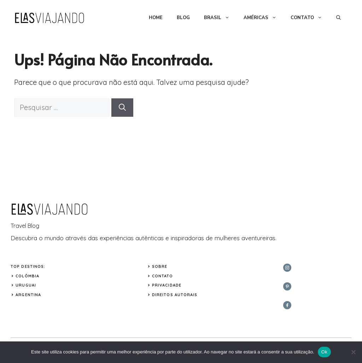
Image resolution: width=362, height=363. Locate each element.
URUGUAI (26, 285)
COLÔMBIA (27, 275)
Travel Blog (25, 225)
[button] (338, 17)
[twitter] (287, 286)
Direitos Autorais (175, 294)
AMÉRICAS (264, 17)
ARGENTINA (28, 294)
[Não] (353, 352)
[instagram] (287, 268)
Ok (324, 352)
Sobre (160, 266)
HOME (156, 18)
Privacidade (166, 285)
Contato (162, 275)
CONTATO (310, 17)
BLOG (183, 18)
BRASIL (220, 17)
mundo (54, 238)
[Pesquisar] (122, 107)
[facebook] (287, 305)
